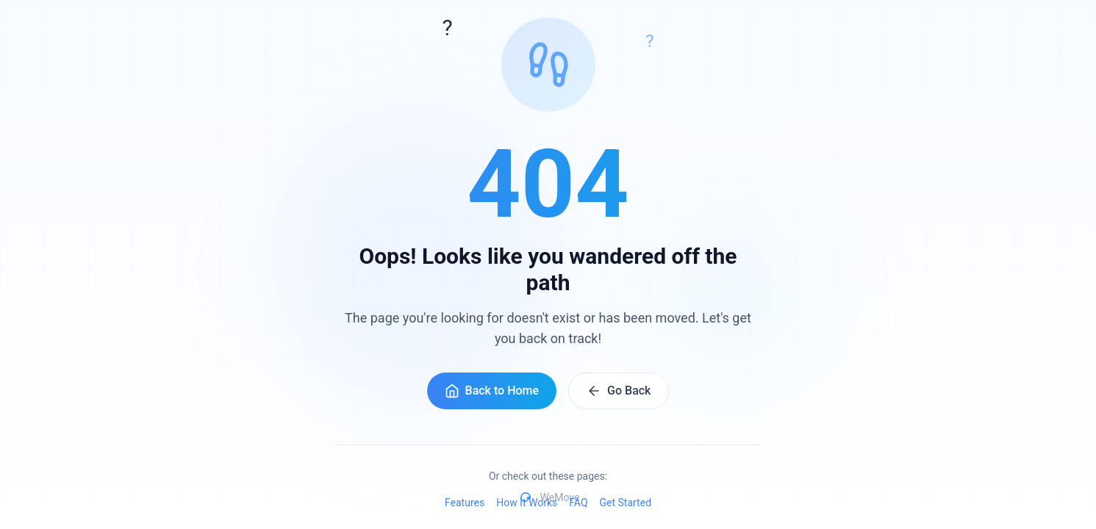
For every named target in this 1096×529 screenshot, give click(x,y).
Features (464, 502)
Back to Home (492, 391)
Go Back (619, 391)
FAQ (578, 502)
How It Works (526, 502)
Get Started (626, 502)
